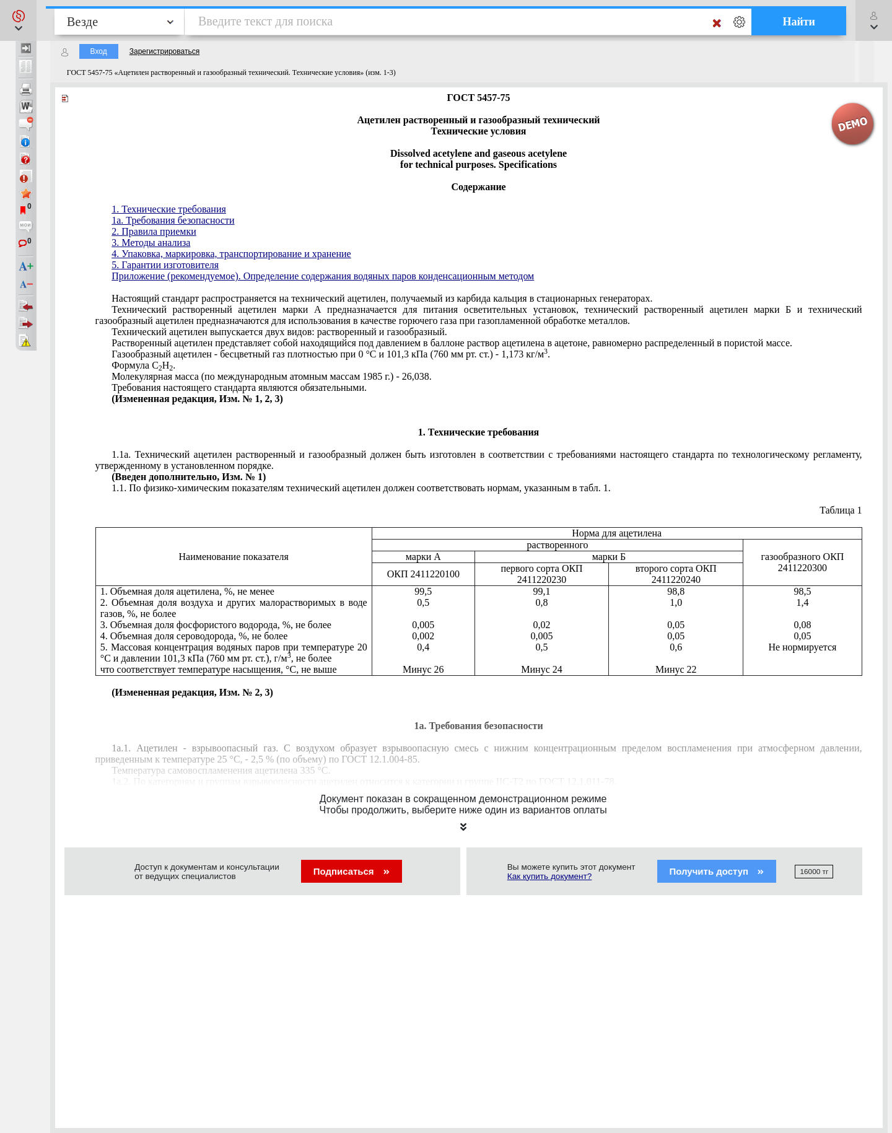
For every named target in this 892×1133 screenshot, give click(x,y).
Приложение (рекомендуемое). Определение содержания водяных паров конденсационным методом (323, 276)
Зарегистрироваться (164, 51)
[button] (18, 20)
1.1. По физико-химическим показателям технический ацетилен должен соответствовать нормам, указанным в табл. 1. (361, 488)
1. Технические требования (169, 209)
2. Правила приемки (154, 231)
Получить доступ (717, 871)
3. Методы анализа (151, 242)
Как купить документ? (549, 876)
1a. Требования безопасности (173, 220)
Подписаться (351, 871)
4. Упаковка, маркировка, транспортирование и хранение (231, 253)
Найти (798, 21)
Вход (98, 51)
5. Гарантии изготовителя (165, 265)
